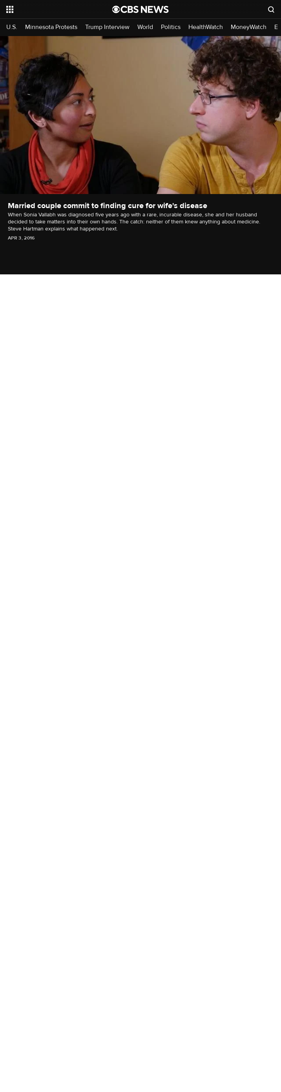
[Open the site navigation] (51, 9)
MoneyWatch (248, 27)
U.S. (11, 27)
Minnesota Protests (51, 27)
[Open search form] (271, 9)
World (145, 27)
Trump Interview (107, 27)
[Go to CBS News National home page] (140, 9)
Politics (171, 27)
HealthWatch (205, 27)
